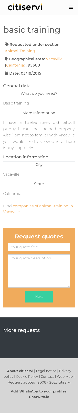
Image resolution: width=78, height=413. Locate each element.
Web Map (65, 377)
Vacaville (54, 59)
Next (39, 297)
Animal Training (20, 51)
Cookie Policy (27, 377)
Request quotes (21, 382)
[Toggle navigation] (71, 7)
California (15, 65)
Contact (47, 377)
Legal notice (46, 371)
